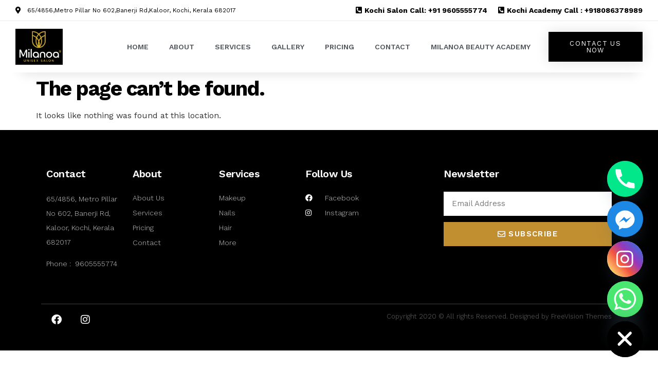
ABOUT (181, 47)
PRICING (339, 47)
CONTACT (392, 47)
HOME (138, 47)
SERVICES (233, 47)
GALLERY (287, 47)
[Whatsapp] (625, 299)
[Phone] (625, 179)
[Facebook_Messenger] (625, 219)
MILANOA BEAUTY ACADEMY (481, 47)
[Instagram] (625, 259)
